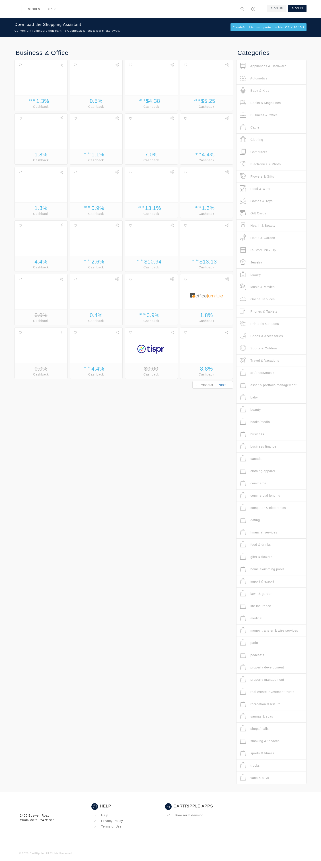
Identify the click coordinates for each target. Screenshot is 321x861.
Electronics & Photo (260, 164)
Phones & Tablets (258, 311)
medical (251, 618)
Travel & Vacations (259, 360)
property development (262, 667)
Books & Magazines (260, 102)
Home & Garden (257, 237)
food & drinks (255, 544)
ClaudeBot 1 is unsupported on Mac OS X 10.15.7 (269, 27)
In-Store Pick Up (258, 250)
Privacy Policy (108, 821)
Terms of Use (107, 826)
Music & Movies (257, 286)
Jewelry (251, 262)
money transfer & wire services (269, 630)
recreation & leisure (260, 704)
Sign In (297, 8)
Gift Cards (253, 213)
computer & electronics (263, 507)
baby (249, 397)
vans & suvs (254, 777)
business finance (258, 446)
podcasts (252, 654)
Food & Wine (255, 188)
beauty (250, 409)
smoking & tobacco (260, 740)
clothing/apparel (257, 470)
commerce (253, 483)
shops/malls (254, 728)
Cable (249, 127)
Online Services (257, 299)
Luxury (250, 274)
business (252, 434)
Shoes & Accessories (261, 335)
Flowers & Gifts (257, 176)
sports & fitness (257, 753)
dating (250, 520)
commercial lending (260, 495)
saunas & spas (256, 716)
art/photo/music (257, 372)
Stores (34, 9)
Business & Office (259, 115)
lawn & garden (256, 593)
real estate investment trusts (267, 691)
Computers (253, 151)
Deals (51, 9)
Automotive (254, 78)
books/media (255, 421)
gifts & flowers (256, 556)
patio (249, 642)
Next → (224, 385)
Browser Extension (185, 815)
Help (100, 815)
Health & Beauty (258, 225)
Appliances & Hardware (263, 65)
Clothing (251, 139)
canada (251, 458)
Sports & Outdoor (258, 348)
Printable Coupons (259, 323)
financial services (258, 532)
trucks (250, 765)
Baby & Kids (254, 90)
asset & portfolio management (268, 385)
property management (262, 679)
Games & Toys (256, 200)
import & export (257, 581)
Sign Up (277, 8)
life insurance (255, 605)
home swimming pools (262, 569)
